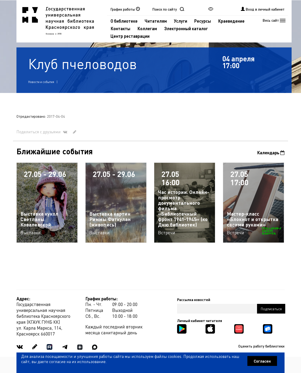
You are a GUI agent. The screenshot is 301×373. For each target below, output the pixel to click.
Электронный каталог (186, 28)
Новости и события (41, 82)
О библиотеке (124, 21)
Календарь (271, 152)
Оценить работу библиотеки (261, 346)
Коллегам (147, 28)
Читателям (156, 21)
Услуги (180, 21)
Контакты (120, 28)
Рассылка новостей (193, 299)
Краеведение (231, 21)
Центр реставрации (130, 36)
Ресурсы (202, 21)
